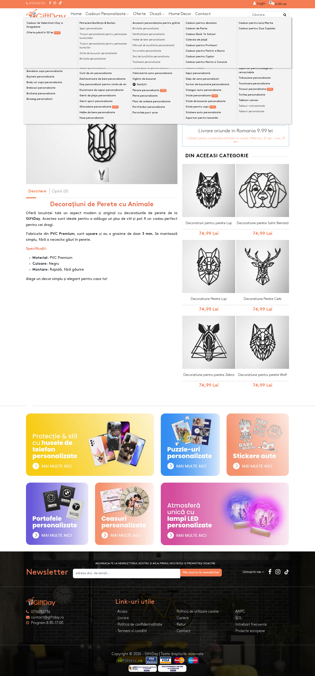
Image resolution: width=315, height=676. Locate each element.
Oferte (139, 13)
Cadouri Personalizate (107, 14)
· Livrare (122, 616)
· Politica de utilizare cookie (196, 609)
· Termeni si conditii (131, 629)
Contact (203, 13)
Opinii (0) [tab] (60, 191)
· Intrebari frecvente (250, 622)
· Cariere (181, 616)
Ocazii (157, 14)
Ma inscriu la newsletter (217, 570)
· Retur (180, 622)
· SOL (237, 616)
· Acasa (121, 609)
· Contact (182, 629)
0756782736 (37, 3)
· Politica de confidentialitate (138, 622)
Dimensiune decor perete (204, 64)
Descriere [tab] (37, 191)
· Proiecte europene (249, 629)
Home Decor (180, 13)
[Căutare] (285, 15)
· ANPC (239, 609)
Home (76, 13)
